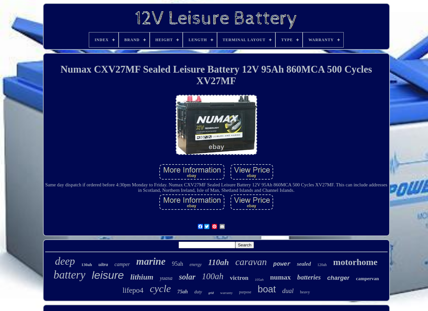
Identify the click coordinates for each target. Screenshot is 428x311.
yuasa (166, 278)
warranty (226, 293)
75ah (182, 291)
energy (195, 264)
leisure (108, 275)
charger (338, 277)
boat (267, 289)
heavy (305, 291)
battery (69, 275)
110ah (218, 262)
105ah (259, 279)
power (281, 264)
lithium (141, 277)
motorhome (355, 262)
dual (288, 290)
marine (150, 261)
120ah (322, 264)
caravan (251, 261)
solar (187, 276)
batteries (309, 277)
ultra (103, 264)
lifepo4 (132, 290)
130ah (86, 264)
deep (65, 261)
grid (211, 293)
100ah (213, 276)
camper (122, 264)
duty (198, 291)
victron (239, 277)
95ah (177, 264)
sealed (304, 264)
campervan (367, 278)
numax (280, 277)
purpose (245, 292)
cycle (160, 288)
